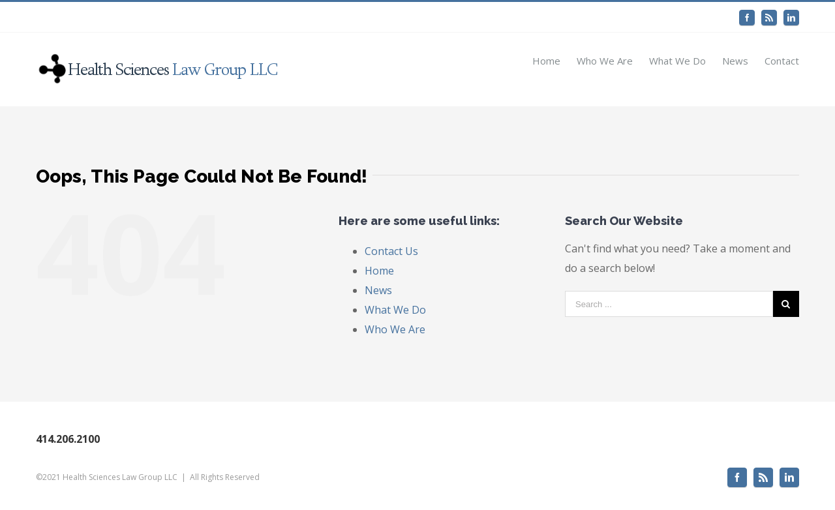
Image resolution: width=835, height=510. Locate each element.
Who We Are (395, 329)
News (378, 290)
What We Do (395, 310)
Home (379, 270)
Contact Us (391, 251)
